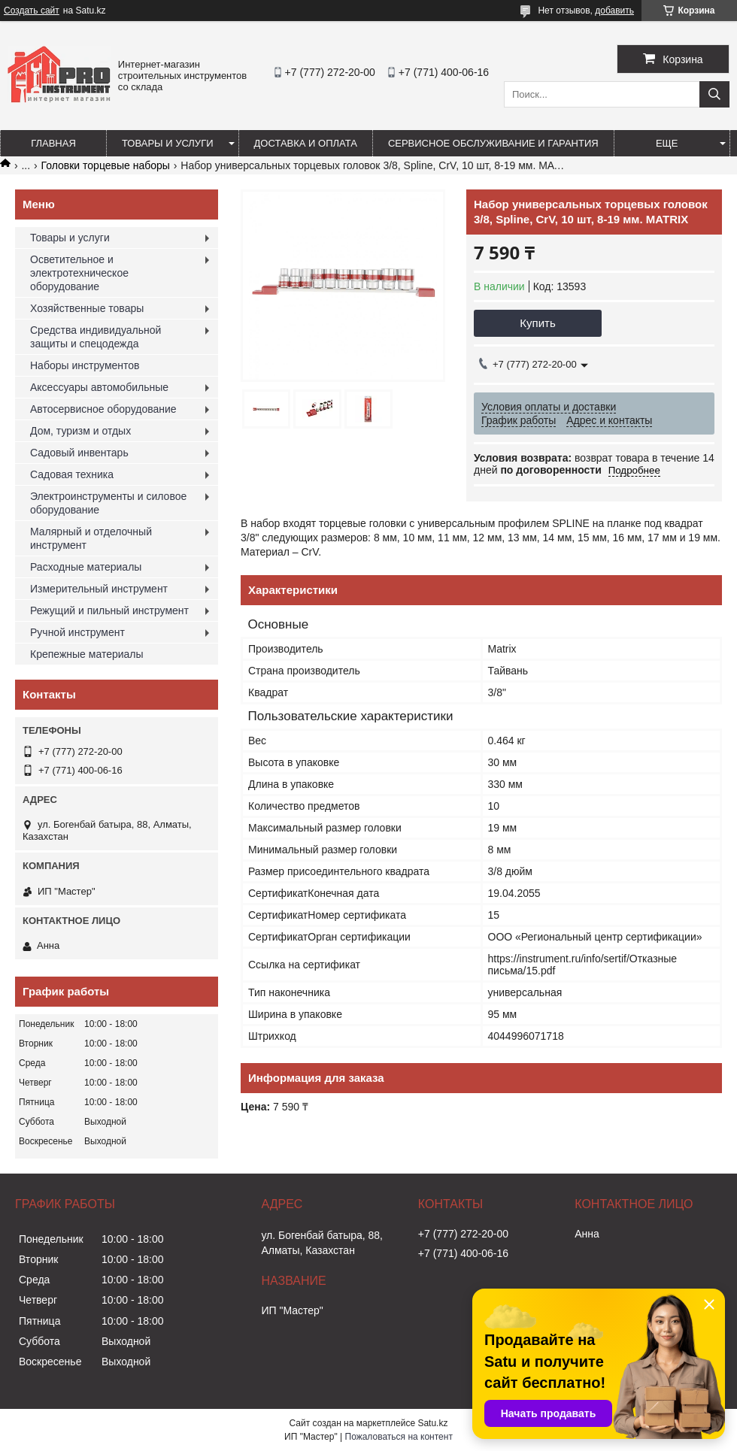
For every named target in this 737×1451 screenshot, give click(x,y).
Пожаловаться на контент (399, 1436)
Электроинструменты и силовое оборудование (108, 503)
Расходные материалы (85, 567)
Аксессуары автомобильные (99, 387)
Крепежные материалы (87, 654)
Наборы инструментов (85, 365)
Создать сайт (31, 10)
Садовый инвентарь (79, 453)
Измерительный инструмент (99, 589)
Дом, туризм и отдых (80, 431)
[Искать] (714, 94)
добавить (614, 10)
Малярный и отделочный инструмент (91, 538)
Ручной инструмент (77, 632)
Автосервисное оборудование (103, 409)
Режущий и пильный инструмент (109, 610)
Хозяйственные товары (87, 308)
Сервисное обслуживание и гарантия (493, 143)
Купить (537, 323)
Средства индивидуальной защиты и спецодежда (95, 337)
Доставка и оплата (305, 143)
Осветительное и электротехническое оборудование (79, 272)
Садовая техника (72, 474)
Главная (53, 143)
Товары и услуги (168, 143)
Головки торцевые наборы (105, 165)
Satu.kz (432, 1423)
